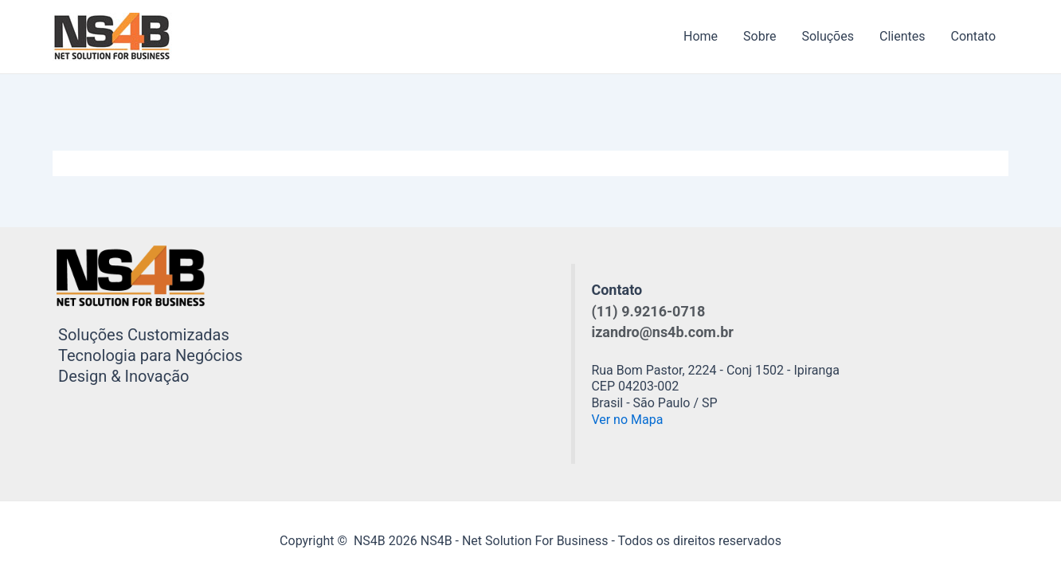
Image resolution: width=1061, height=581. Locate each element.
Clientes (902, 36)
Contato (973, 36)
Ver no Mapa (627, 419)
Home (700, 36)
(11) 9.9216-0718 (648, 311)
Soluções (827, 36)
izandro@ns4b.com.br (662, 332)
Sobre (759, 36)
